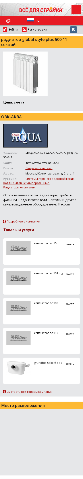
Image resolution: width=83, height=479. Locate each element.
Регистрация (37, 29)
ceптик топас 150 (46, 333)
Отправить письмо (38, 168)
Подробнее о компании (23, 221)
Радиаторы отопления (19, 187)
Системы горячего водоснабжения (49, 179)
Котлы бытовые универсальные (26, 183)
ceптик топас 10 (45, 243)
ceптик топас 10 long (48, 273)
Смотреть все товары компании (29, 392)
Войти (13, 29)
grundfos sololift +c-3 (48, 363)
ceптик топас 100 (46, 303)
